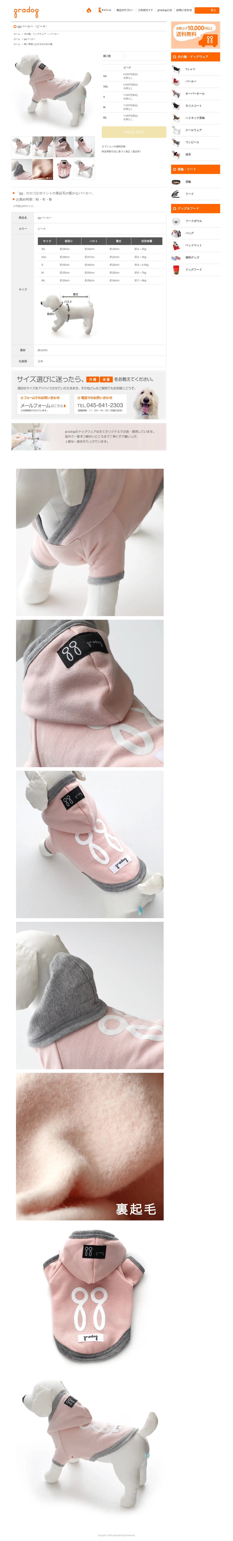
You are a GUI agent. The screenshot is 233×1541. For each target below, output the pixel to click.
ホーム (17, 34)
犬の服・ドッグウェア (35, 34)
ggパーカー (29, 39)
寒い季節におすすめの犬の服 (38, 44)
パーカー (54, 34)
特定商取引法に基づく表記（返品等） (122, 151)
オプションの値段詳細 (113, 146)
